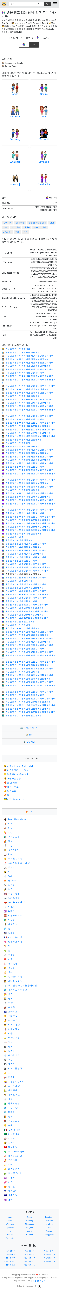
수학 (8, 1003)
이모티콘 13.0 (49, 1258)
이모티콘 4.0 (10, 1254)
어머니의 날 (12, 1029)
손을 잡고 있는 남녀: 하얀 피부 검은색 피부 (22, 554)
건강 (8, 832)
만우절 (9, 920)
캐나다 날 (10, 1147)
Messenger (29, 1224)
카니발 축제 (12, 1134)
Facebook (15, 116)
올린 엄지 (10, 791)
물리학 (9, 933)
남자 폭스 (10, 880)
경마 (8, 854)
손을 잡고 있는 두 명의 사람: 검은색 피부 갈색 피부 (26, 433)
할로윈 (9, 1186)
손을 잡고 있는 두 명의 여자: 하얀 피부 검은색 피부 (26, 460)
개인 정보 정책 (38, 1281)
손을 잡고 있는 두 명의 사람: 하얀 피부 (20, 352)
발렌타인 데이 (13, 941)
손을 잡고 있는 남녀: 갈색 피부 (17, 581)
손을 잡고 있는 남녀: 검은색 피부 (18, 621)
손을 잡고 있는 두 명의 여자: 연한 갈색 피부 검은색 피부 (28, 480)
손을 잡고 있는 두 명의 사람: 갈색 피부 (20, 396)
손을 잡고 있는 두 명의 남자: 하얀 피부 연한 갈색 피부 (27, 632)
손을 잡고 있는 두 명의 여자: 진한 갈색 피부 (23, 513)
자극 (8, 1073)
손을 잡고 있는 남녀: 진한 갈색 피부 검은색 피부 (25, 604)
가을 (8, 828)
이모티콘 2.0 (30, 1251)
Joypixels (44, 161)
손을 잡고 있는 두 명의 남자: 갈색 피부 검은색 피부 (26, 679)
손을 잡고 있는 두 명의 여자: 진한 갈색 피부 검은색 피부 (28, 517)
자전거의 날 (12, 1086)
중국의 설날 (12, 1103)
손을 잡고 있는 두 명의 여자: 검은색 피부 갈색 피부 (26, 527)
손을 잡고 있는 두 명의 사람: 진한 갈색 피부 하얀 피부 (27, 406)
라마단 (9, 911)
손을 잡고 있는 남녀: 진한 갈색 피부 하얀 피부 (24, 591)
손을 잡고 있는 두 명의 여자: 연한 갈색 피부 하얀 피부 (27, 463)
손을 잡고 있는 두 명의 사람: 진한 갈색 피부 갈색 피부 (27, 416)
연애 (17, 232)
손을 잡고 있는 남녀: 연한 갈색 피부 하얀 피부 (24, 557)
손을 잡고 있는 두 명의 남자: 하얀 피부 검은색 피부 (26, 642)
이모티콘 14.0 (29, 1261)
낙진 (8, 872)
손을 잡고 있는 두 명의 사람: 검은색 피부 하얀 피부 (26, 426)
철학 (8, 1116)
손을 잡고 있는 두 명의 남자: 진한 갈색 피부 (23, 695)
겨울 (8, 845)
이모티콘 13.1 (9, 1261)
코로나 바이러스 (14, 1151)
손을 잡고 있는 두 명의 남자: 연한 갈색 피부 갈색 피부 (27, 652)
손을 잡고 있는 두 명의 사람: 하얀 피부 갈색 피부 (25, 359)
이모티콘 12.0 (9, 1258)
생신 (8, 972)
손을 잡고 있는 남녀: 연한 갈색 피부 (19, 561)
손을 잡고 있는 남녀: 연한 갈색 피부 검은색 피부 (25, 571)
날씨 (8, 876)
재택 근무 (10, 1090)
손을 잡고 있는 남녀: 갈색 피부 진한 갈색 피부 (24, 584)
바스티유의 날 (13, 937)
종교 (8, 1099)
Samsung (15, 139)
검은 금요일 (12, 837)
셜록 (8, 998)
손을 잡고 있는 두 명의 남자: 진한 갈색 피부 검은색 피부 (28, 698)
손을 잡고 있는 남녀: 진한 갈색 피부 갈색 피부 (24, 598)
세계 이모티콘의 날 (15, 989)
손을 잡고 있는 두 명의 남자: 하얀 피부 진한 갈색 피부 (27, 638)
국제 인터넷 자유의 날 (17, 863)
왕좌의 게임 (12, 1055)
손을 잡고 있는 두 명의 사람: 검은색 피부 (21, 440)
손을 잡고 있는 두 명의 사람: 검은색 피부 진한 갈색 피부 (28, 436)
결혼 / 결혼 (11, 850)
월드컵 (9, 1064)
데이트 (27, 227)
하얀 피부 (15, 227)
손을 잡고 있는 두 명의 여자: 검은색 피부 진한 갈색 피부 (28, 530)
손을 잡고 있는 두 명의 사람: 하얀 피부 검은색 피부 (26, 366)
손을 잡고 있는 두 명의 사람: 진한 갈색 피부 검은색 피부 (28, 423)
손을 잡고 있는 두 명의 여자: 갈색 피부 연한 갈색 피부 (27, 487)
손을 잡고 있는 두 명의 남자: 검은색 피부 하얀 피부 (26, 702)
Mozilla (29, 1231)
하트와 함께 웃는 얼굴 (16, 770)
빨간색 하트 (11, 787)
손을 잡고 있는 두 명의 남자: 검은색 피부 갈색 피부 (26, 709)
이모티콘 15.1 (9, 1265)
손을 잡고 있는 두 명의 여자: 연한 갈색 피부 (23, 467)
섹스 (8, 994)
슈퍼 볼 (9, 1007)
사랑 (8, 959)
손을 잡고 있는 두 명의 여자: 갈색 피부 (20, 490)
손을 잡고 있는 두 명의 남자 (16, 625)
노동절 (9, 885)
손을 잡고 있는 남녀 (37, 223)
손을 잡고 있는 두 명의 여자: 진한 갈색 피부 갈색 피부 (27, 510)
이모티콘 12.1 (29, 1258)
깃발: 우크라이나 (14, 799)
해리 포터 (10, 1191)
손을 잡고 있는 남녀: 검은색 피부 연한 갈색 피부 (25, 611)
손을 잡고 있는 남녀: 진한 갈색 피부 (19, 601)
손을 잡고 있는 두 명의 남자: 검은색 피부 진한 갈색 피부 (28, 712)
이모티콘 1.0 (10, 1251)
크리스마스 (11, 1160)
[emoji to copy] (24, 45)
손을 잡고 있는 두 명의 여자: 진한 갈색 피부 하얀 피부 (27, 500)
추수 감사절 (12, 1121)
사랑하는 (7, 232)
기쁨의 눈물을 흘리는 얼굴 (18, 766)
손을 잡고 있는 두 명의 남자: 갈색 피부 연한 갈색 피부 (27, 668)
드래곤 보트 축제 (14, 902)
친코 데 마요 (12, 1129)
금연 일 (9, 867)
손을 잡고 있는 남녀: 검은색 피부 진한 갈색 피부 (25, 618)
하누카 (9, 1177)
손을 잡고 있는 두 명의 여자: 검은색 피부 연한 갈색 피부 (28, 523)
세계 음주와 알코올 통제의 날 (20, 985)
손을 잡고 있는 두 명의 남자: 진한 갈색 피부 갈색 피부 (27, 692)
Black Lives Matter (15, 819)
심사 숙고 (10, 1020)
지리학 (9, 1112)
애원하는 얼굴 (12, 778)
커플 (5, 227)
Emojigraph (49, 1235)
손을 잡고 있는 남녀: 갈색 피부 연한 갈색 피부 (24, 577)
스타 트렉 (10, 1016)
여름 (8, 1033)
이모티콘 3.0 (49, 1251)
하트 (8, 1182)
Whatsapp (15, 161)
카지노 (9, 1138)
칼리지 (9, 1142)
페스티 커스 (12, 1169)
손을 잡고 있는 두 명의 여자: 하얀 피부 (20, 446)
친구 (25, 232)
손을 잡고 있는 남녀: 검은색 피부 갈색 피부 (22, 615)
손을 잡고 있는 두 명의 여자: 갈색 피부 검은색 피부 (26, 497)
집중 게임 (29, 742)
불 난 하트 (10, 782)
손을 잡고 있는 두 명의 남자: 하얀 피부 (20, 628)
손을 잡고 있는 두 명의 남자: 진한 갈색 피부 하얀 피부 (27, 682)
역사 (8, 1042)
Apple (15, 94)
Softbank (49, 1231)
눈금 (8, 889)
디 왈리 (9, 907)
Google (44, 94)
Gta (8, 823)
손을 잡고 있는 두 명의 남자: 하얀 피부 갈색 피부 (25, 635)
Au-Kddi (10, 1235)
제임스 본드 (12, 1094)
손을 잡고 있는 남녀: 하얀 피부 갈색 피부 (21, 547)
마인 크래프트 (13, 915)
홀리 (8, 1199)
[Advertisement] (29, 51)
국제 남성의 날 (13, 858)
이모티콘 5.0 (30, 1254)
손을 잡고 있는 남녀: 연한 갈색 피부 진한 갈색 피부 (26, 567)
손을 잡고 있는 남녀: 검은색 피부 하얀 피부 (22, 608)
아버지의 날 (12, 1024)
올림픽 (9, 1051)
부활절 (9, 955)
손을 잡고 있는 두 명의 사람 (16, 349)
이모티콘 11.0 (49, 1254)
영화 (8, 1046)
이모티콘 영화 (13, 1068)
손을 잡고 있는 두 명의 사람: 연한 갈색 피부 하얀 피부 (27, 369)
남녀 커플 (20, 223)
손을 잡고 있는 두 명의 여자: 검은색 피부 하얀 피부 (26, 520)
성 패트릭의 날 (13, 976)
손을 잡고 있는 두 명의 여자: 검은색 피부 (21, 533)
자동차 (9, 1077)
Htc (49, 1228)
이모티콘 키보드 (29, 728)
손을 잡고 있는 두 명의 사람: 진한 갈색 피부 (23, 419)
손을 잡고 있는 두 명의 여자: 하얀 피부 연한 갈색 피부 (27, 450)
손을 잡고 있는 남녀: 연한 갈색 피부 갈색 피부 (24, 564)
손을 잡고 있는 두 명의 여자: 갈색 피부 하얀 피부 (25, 483)
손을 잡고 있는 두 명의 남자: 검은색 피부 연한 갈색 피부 (28, 705)
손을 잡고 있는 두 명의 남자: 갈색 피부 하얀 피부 (25, 665)
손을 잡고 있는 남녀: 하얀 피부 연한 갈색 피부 (24, 544)
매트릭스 (10, 924)
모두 (36, 227)
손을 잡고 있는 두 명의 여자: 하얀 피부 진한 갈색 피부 (27, 456)
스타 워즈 (10, 1011)
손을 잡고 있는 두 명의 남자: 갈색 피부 (20, 672)
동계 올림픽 (12, 898)
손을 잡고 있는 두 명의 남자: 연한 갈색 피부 (23, 648)
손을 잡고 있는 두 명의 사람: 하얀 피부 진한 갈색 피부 (27, 362)
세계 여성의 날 (13, 981)
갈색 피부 (7, 223)
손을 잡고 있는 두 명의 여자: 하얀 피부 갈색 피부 (25, 453)
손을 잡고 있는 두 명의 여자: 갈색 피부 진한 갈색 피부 (27, 493)
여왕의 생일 (12, 1038)
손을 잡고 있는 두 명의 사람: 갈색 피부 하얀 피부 (25, 389)
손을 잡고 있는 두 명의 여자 (16, 443)
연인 (52, 223)
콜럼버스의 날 (13, 1156)
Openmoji (15, 184)
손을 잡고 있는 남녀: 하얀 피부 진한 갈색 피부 (24, 550)
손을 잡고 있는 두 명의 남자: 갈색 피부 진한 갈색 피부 (27, 675)
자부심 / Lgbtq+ (13, 1081)
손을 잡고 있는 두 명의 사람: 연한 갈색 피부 (23, 373)
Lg (10, 1231)
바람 (44, 227)
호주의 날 (10, 1195)
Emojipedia (44, 184)
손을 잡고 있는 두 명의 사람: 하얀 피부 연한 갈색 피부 (27, 356)
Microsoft (44, 139)
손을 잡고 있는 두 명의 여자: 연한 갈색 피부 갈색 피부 (27, 470)
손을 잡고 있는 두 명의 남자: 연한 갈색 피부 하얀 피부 (27, 645)
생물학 (9, 968)
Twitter (43, 116)
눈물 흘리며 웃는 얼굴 (16, 774)
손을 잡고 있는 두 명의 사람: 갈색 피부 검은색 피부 (26, 403)
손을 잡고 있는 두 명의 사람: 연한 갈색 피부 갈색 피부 (27, 376)
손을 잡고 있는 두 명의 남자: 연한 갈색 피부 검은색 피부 (28, 662)
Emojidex (29, 1228)
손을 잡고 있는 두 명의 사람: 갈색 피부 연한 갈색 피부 (27, 393)
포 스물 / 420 (12, 1173)
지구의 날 (10, 1108)
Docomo (29, 1235)
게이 (8, 841)
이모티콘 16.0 (29, 1265)
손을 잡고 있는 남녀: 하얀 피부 (17, 540)
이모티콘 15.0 (49, 1261)
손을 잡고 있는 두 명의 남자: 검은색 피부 (21, 715)
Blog (29, 735)
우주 (8, 1059)
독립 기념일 (12, 893)
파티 (8, 1164)
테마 (29, 812)
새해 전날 (10, 963)
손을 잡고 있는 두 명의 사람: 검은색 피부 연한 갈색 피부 (28, 429)
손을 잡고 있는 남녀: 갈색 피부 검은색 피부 (22, 588)
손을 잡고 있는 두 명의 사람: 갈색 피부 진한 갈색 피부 (27, 399)
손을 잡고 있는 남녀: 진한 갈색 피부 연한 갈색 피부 (26, 594)
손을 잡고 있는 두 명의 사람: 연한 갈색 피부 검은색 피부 (28, 386)
